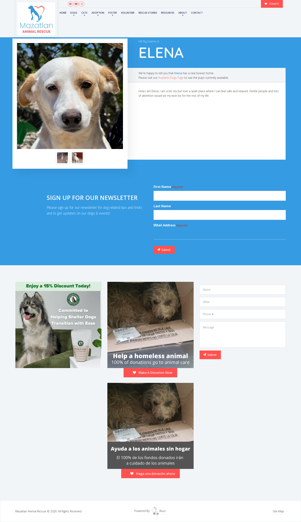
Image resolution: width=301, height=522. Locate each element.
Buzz (159, 511)
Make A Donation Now (153, 372)
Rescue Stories (148, 12)
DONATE (272, 3)
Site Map (278, 511)
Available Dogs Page (171, 78)
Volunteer (127, 12)
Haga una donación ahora (152, 473)
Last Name (162, 206)
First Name (168, 187)
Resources (167, 12)
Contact (197, 12)
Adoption (98, 12)
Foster (112, 12)
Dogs (73, 12)
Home (63, 12)
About (182, 12)
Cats (84, 12)
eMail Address (171, 225)
